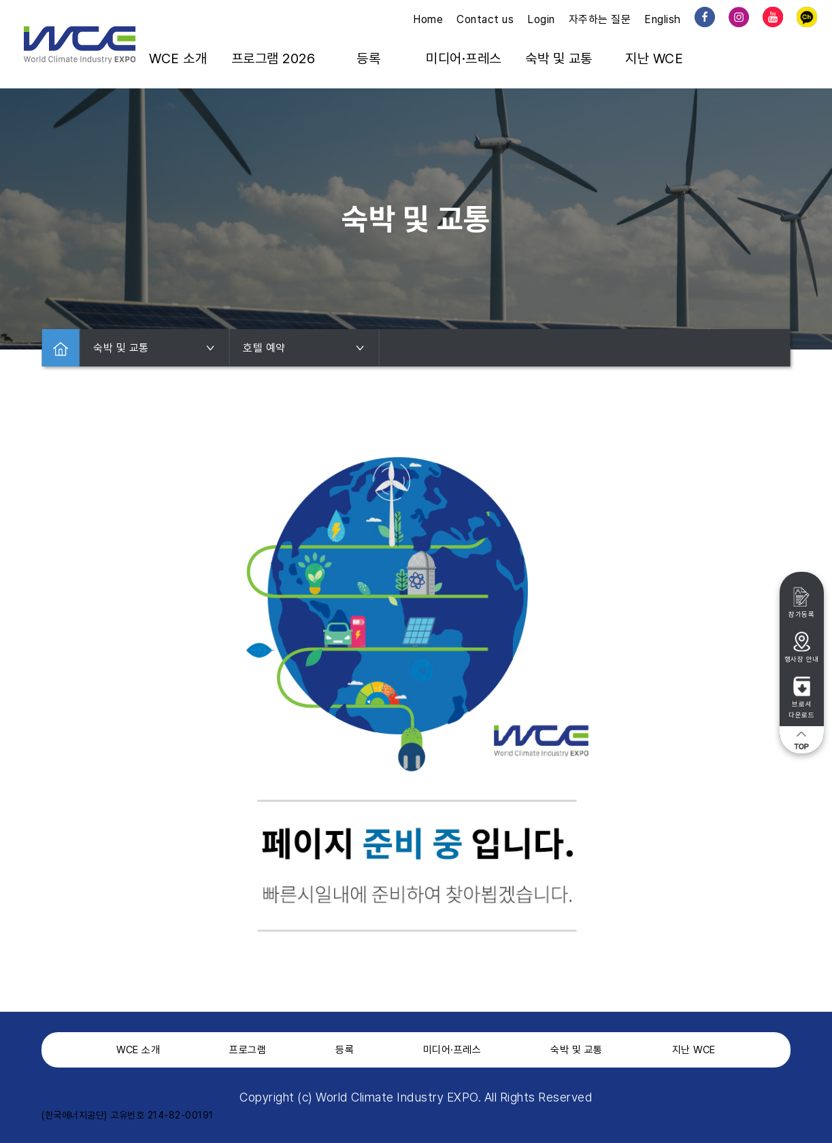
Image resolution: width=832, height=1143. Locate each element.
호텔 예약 (304, 347)
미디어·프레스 (463, 58)
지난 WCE (654, 58)
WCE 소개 (178, 58)
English (662, 19)
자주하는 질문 (600, 19)
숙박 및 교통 (559, 58)
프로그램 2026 (273, 58)
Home (428, 19)
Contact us (485, 19)
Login (541, 19)
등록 (368, 58)
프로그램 (247, 1050)
